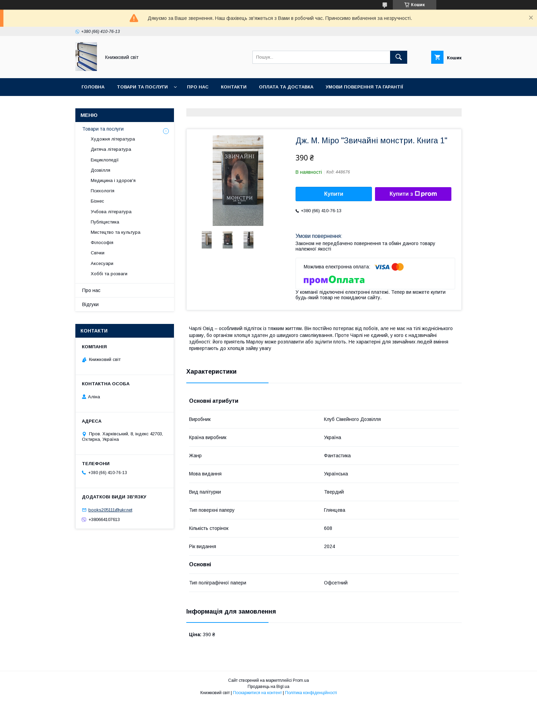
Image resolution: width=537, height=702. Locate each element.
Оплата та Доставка (286, 86)
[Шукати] (398, 57)
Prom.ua (301, 680)
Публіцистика (105, 222)
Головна (93, 86)
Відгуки (90, 304)
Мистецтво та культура (115, 232)
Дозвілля (100, 170)
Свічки (97, 252)
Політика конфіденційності (311, 692)
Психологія (102, 190)
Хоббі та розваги (109, 273)
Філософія (102, 242)
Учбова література (111, 211)
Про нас (198, 86)
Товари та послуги (142, 86)
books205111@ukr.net (110, 509)
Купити (334, 194)
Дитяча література (111, 149)
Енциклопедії (105, 159)
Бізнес (97, 201)
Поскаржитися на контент (257, 692)
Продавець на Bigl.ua (268, 686)
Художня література (113, 139)
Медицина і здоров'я (113, 180)
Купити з (413, 194)
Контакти (234, 86)
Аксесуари (102, 263)
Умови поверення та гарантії (364, 86)
